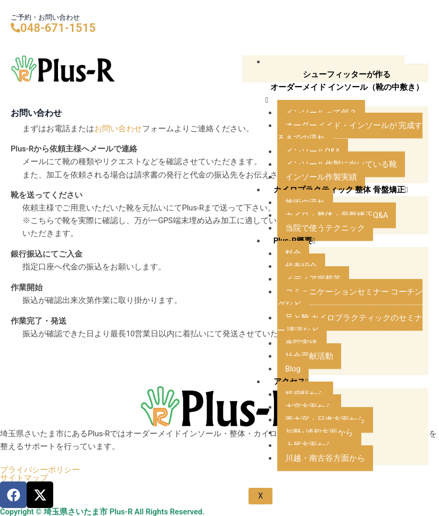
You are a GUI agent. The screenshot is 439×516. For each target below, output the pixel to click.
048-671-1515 (58, 28)
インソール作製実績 (321, 177)
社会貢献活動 (309, 356)
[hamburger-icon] (416, 59)
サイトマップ (24, 478)
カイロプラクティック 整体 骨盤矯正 (341, 189)
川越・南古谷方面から (325, 458)
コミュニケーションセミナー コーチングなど (350, 298)
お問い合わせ (118, 128)
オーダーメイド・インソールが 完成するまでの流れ (350, 132)
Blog (293, 369)
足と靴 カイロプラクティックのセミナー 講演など (350, 324)
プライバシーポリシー (40, 470)
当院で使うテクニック (325, 228)
